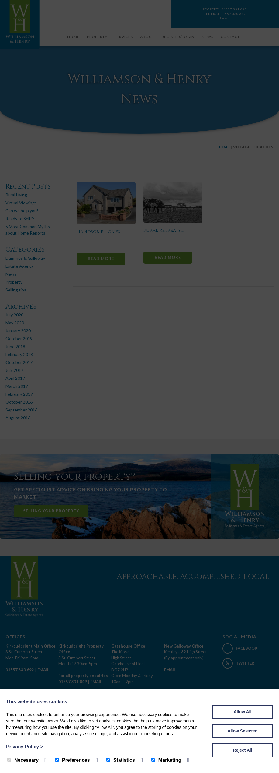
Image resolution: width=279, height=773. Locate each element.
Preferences (72, 760)
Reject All (242, 750)
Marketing (166, 760)
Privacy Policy (24, 746)
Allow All (243, 711)
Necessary (23, 760)
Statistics (120, 760)
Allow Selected (243, 731)
